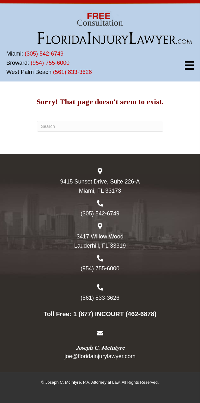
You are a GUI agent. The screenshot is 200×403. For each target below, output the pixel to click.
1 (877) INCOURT (98, 313)
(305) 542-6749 (44, 54)
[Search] (100, 126)
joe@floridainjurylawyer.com (99, 356)
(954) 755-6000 (50, 63)
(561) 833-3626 (72, 72)
